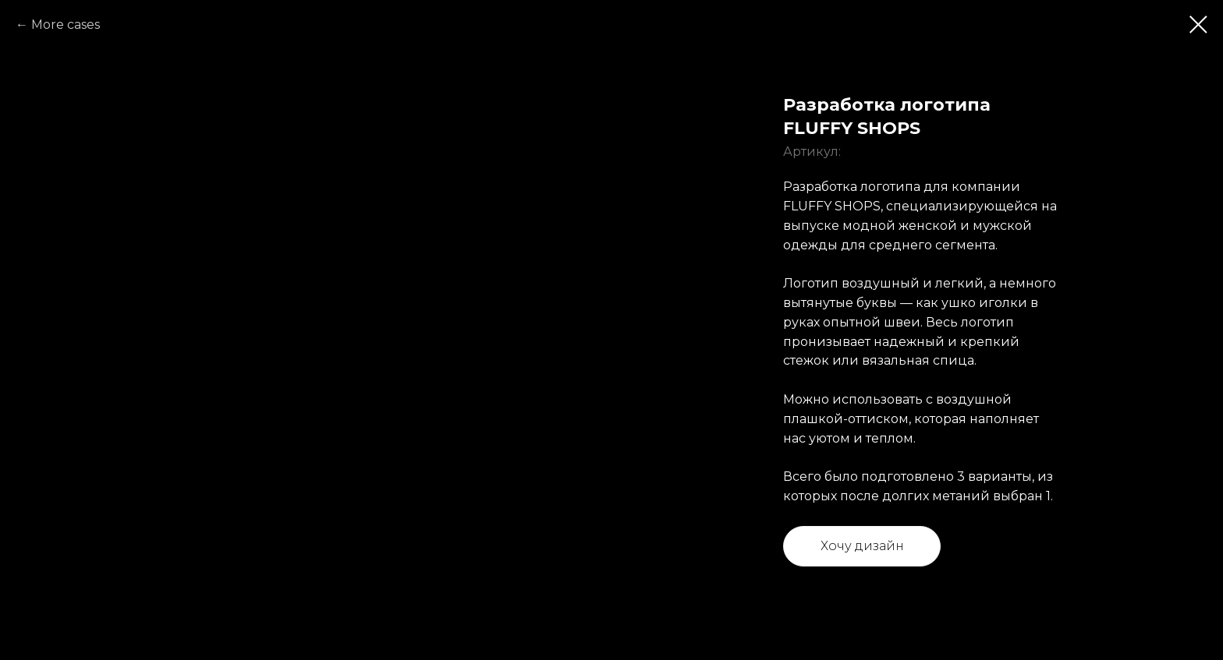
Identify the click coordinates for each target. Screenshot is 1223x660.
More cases (65, 24)
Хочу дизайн (862, 545)
